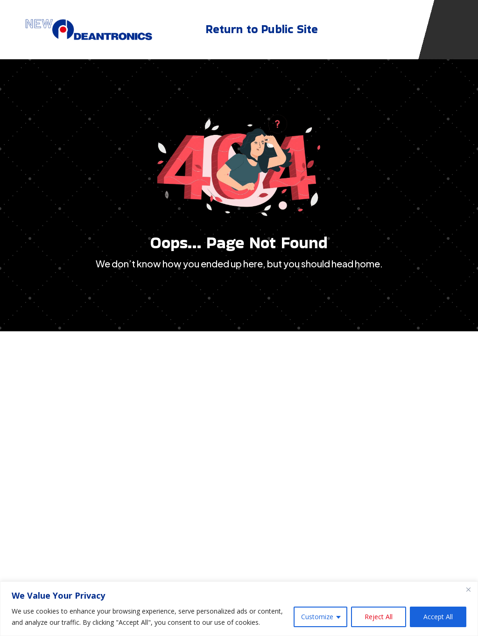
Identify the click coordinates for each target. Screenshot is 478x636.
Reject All (379, 616)
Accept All (438, 616)
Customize (317, 616)
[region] (239, 608)
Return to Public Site (262, 27)
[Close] (468, 589)
